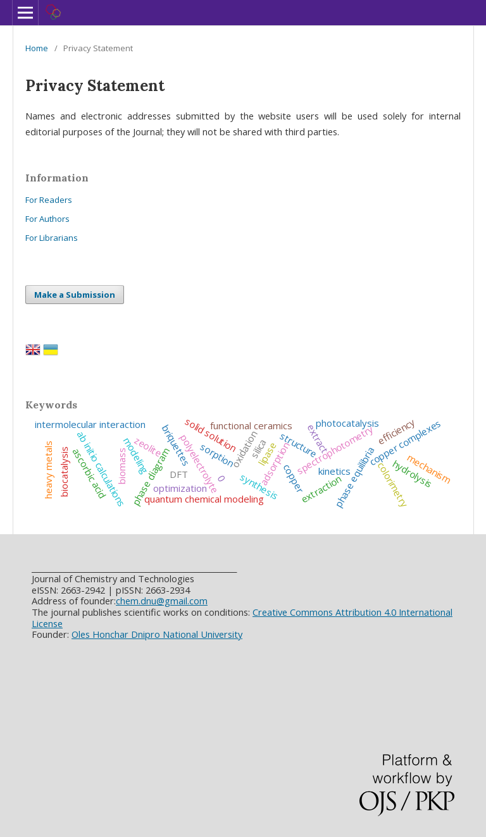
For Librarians (51, 237)
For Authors (47, 218)
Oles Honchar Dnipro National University (157, 634)
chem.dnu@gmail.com (162, 600)
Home (36, 48)
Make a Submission (74, 294)
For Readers (48, 199)
